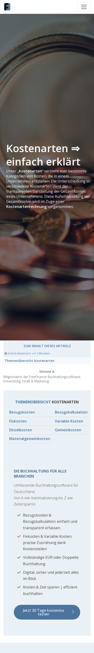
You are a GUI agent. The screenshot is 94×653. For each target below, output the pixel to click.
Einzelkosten (20, 429)
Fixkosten (18, 421)
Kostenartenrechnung (26, 206)
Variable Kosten (69, 421)
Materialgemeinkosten (29, 438)
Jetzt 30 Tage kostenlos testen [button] (43, 612)
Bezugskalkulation (71, 412)
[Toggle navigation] (83, 7)
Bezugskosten (22, 412)
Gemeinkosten (68, 429)
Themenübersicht (29, 360)
